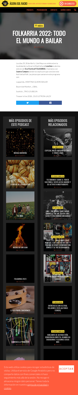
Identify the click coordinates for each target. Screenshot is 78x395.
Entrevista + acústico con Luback (57, 277)
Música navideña (20, 152)
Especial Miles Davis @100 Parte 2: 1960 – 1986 (58, 151)
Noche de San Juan (20, 247)
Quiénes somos (66, 10)
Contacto (53, 10)
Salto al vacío (57, 208)
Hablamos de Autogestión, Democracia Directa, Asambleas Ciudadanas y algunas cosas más (57, 338)
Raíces (40, 25)
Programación (42, 10)
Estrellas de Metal (58, 237)
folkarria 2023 (20, 278)
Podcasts (30, 10)
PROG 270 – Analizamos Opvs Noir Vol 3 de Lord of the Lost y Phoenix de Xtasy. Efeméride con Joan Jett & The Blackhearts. (58, 244)
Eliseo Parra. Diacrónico (20, 310)
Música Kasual (58, 273)
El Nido (20, 215)
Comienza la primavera (20, 341)
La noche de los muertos (20, 184)
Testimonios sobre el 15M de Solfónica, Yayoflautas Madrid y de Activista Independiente (58, 182)
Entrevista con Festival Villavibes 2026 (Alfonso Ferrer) (58, 308)
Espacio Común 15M (58, 176)
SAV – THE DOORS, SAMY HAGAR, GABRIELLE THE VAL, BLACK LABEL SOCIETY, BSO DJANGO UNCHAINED (58, 213)
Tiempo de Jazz (58, 147)
